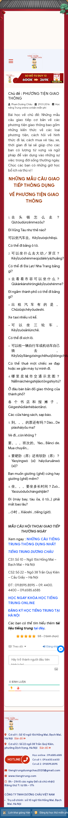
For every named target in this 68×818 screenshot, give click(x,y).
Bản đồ (20, 738)
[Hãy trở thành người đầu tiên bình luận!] (33, 660)
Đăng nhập (51, 646)
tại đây (39, 628)
